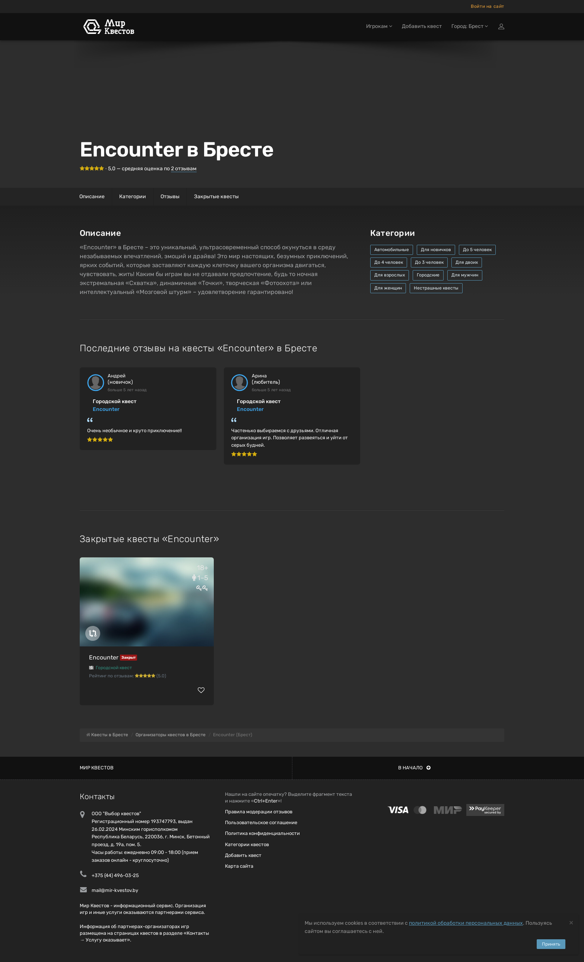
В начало (414, 767)
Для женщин (388, 288)
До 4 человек (388, 262)
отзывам (184, 168)
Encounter (106, 409)
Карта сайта (239, 866)
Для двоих (467, 262)
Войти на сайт (487, 6)
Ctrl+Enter (265, 801)
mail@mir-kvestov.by (115, 890)
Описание (92, 196)
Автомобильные (391, 249)
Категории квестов (247, 844)
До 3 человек (429, 262)
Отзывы (170, 196)
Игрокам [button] (379, 29)
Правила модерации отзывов (258, 811)
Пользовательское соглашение (261, 822)
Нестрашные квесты (436, 288)
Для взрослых (389, 275)
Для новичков (436, 249)
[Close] (571, 922)
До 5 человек (477, 249)
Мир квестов (97, 767)
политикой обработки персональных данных (466, 923)
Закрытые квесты (216, 196)
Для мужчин (464, 275)
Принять (551, 944)
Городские (428, 275)
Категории (132, 196)
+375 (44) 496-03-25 (115, 875)
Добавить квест (422, 29)
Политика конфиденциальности (262, 833)
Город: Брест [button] (469, 29)
